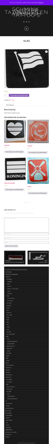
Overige (7, 360)
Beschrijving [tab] (10, 105)
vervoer (8, 327)
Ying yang (9, 331)
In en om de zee (11, 298)
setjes (7, 358)
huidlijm (7, 355)
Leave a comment (26, 202)
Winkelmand (8, 434)
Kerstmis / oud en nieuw (12, 288)
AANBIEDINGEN (8, 429)
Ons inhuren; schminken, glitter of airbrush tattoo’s (16, 269)
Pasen (8, 283)
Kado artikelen (8, 413)
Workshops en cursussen (11, 432)
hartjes (8, 317)
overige (8, 350)
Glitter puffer (9, 348)
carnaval (9, 286)
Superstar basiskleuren (12, 341)
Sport (8, 322)
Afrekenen (7, 436)
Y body (8, 339)
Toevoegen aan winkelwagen (19, 95)
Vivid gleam (9, 382)
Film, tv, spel (9, 315)
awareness (9, 305)
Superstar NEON (10, 343)
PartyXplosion (9, 374)
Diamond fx (8, 377)
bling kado (8, 427)
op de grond (10, 300)
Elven (8, 310)
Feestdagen (9, 279)
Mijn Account (8, 410)
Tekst (8, 324)
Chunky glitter (9, 379)
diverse (8, 307)
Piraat (8, 319)
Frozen (7, 425)
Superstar (8, 370)
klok (7, 422)
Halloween (9, 293)
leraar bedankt (9, 420)
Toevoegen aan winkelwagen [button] (14, 152)
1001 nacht (9, 303)
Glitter (7, 336)
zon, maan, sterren (11, 334)
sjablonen (8, 276)
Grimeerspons (9, 403)
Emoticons (9, 312)
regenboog (8, 367)
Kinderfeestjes (8, 272)
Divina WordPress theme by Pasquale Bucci (27, 443)
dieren (8, 295)
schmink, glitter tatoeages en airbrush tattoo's (26, 12)
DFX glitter (9, 353)
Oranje (12, 100)
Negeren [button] (40, 2)
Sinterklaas (9, 281)
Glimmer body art (11, 346)
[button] (46, 51)
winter (8, 329)
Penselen (8, 372)
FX (6, 401)
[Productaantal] (6, 95)
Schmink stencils (9, 365)
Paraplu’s (8, 417)
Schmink (7, 362)
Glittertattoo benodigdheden (11, 274)
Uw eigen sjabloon (9, 408)
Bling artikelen (9, 415)
